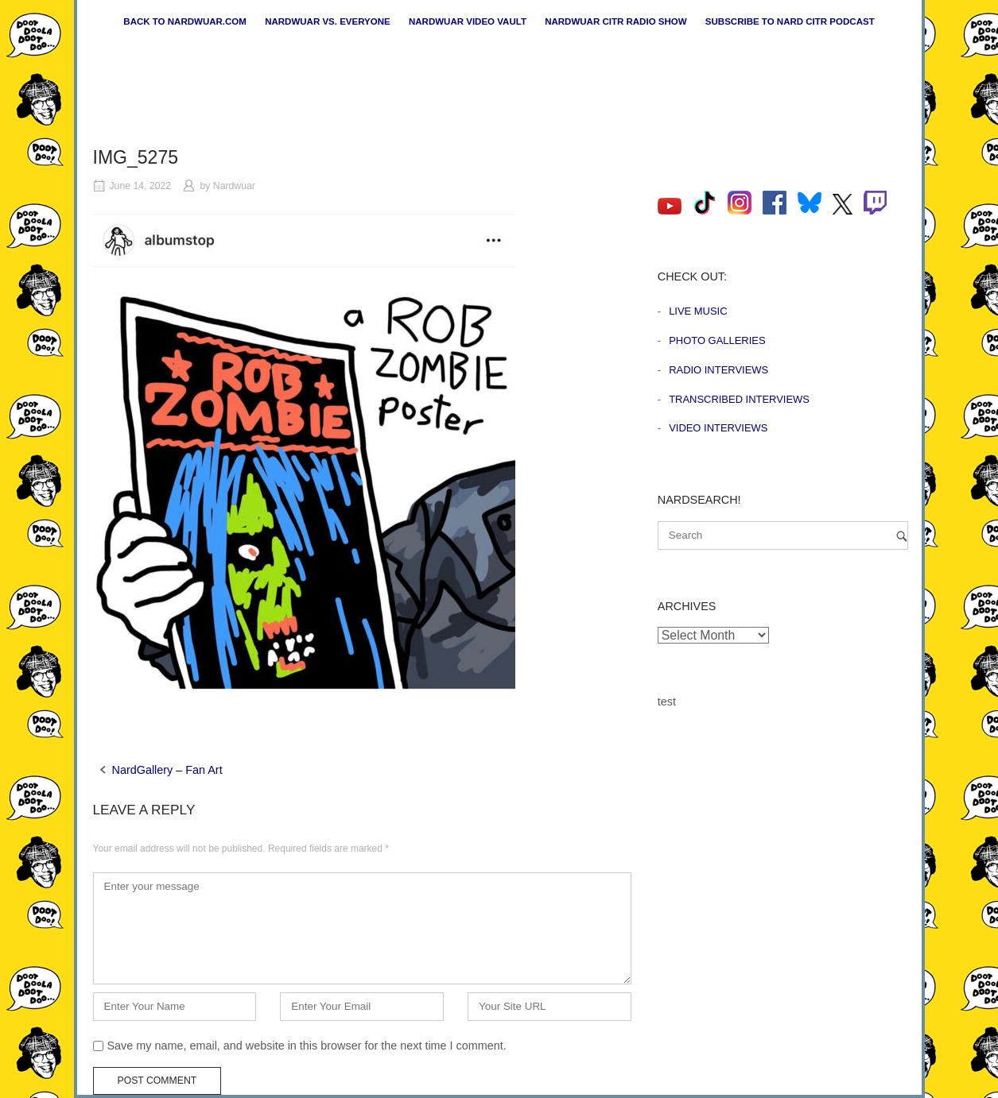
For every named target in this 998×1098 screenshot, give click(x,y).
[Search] (902, 536)
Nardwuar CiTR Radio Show (615, 21)
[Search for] (783, 535)
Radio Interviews (718, 370)
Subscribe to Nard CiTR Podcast (790, 21)
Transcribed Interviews (739, 399)
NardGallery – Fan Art (167, 770)
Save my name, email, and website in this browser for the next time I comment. (307, 1045)
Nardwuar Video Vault (467, 21)
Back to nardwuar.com (185, 21)
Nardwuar (234, 185)
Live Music (698, 311)
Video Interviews (718, 428)
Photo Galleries (717, 340)
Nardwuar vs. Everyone (327, 21)
